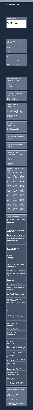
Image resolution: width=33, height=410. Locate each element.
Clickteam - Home (12, 229)
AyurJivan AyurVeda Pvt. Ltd (15, 265)
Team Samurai (11, 332)
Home (21, 1)
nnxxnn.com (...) (12, 363)
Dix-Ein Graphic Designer (15, 246)
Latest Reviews (25, 1)
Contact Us (30, 1)
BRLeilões (10, 256)
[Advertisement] (16, 10)
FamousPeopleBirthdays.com (16, 238)
